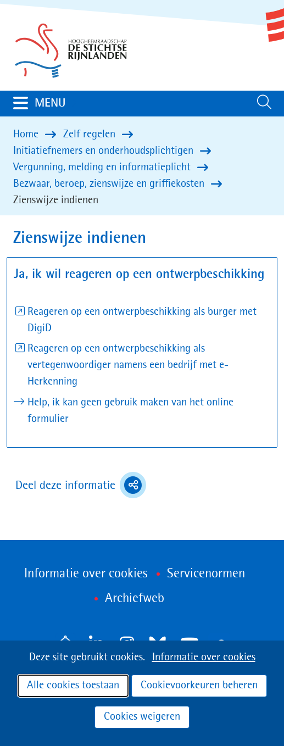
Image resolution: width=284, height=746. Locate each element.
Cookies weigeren (142, 716)
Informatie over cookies (203, 657)
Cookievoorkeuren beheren (199, 685)
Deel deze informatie (80, 485)
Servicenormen (206, 574)
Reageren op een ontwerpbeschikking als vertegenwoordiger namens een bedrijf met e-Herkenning (128, 365)
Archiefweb (134, 598)
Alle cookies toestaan (73, 685)
